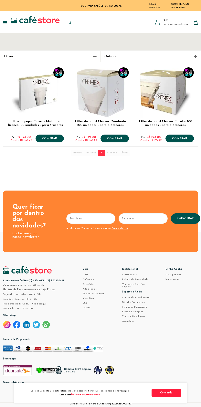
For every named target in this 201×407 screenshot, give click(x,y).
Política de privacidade (85, 395)
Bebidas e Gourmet (93, 293)
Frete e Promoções (132, 312)
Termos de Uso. (119, 228)
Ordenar (150, 56)
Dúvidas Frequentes (133, 302)
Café (85, 275)
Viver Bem (88, 298)
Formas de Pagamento (134, 307)
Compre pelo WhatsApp (180, 6)
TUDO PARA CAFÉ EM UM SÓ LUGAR (100, 6)
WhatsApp (9, 315)
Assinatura (128, 321)
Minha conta (172, 279)
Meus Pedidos (155, 6)
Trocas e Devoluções (133, 316)
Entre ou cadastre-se (175, 24)
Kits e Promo (90, 289)
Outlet (86, 308)
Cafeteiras (88, 279)
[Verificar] (53, 372)
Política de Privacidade (135, 279)
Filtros (50, 56)
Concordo (166, 392)
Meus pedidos (173, 275)
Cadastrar (185, 218)
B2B (85, 303)
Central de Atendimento (135, 297)
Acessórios (88, 284)
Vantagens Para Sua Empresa (133, 285)
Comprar (49, 138)
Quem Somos (129, 275)
